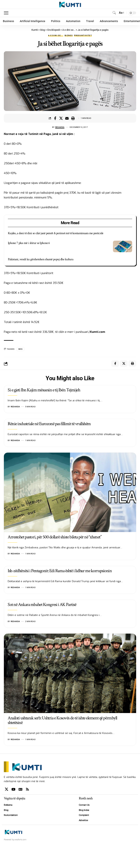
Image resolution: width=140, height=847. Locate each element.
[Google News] (20, 789)
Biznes (69, 35)
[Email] (67, 118)
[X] (6, 789)
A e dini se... (55, 35)
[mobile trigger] (7, 13)
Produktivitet (83, 35)
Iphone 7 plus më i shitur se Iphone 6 (29, 243)
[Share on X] (61, 118)
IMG (20, 349)
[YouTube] (13, 789)
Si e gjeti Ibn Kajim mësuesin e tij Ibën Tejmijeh (44, 390)
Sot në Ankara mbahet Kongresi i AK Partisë (42, 604)
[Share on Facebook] (55, 118)
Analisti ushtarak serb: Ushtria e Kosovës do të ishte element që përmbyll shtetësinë (62, 720)
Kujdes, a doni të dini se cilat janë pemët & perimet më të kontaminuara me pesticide (55, 233)
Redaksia (59, 127)
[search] (114, 13)
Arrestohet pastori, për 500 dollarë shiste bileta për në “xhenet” (54, 537)
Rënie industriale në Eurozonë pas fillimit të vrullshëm (49, 424)
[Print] (73, 118)
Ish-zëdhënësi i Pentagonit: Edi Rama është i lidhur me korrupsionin (60, 571)
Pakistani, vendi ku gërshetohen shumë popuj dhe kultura (40, 259)
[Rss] (27, 789)
